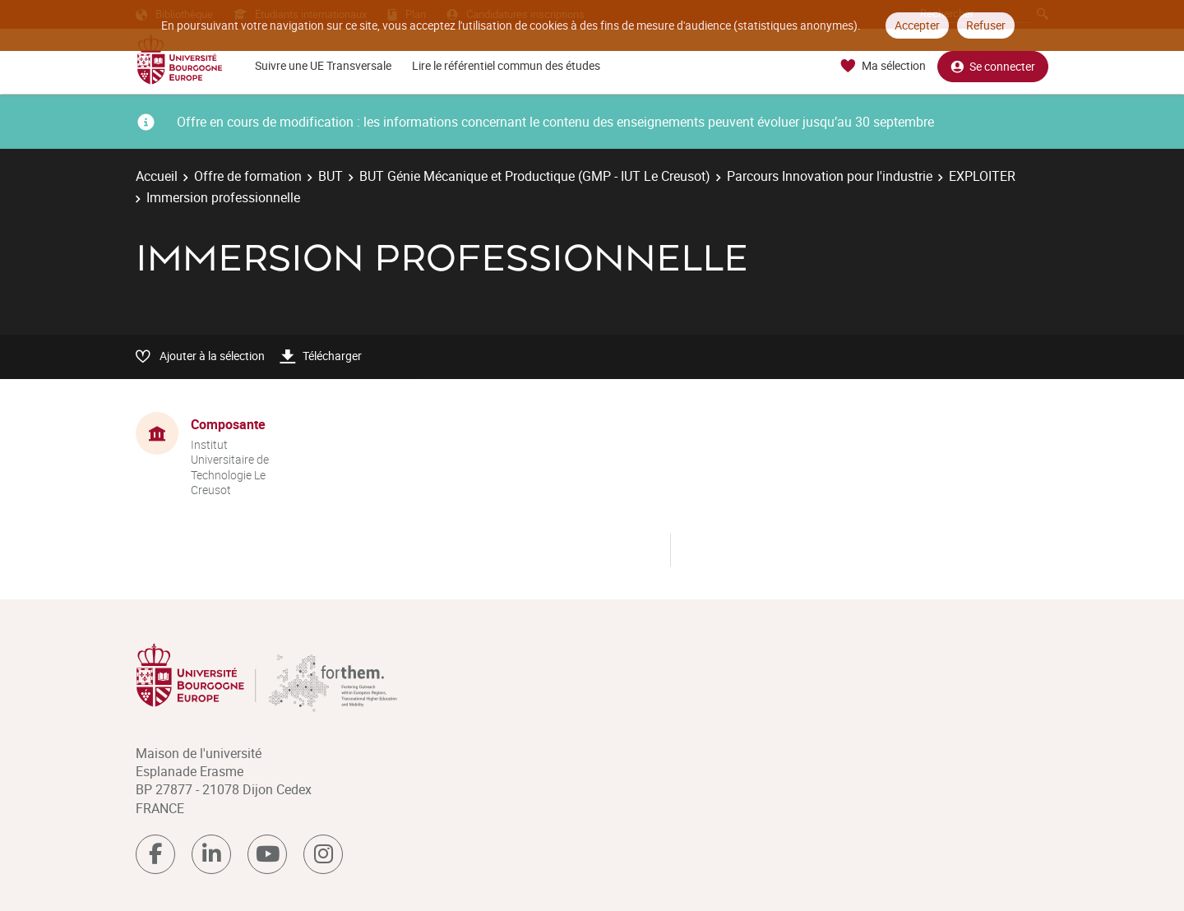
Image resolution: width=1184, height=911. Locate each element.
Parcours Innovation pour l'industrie (829, 176)
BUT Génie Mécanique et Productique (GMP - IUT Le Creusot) (534, 176)
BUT (330, 176)
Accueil (157, 176)
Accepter (917, 25)
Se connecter (992, 66)
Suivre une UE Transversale (323, 65)
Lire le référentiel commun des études (506, 65)
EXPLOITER (982, 176)
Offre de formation (248, 176)
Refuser (986, 25)
